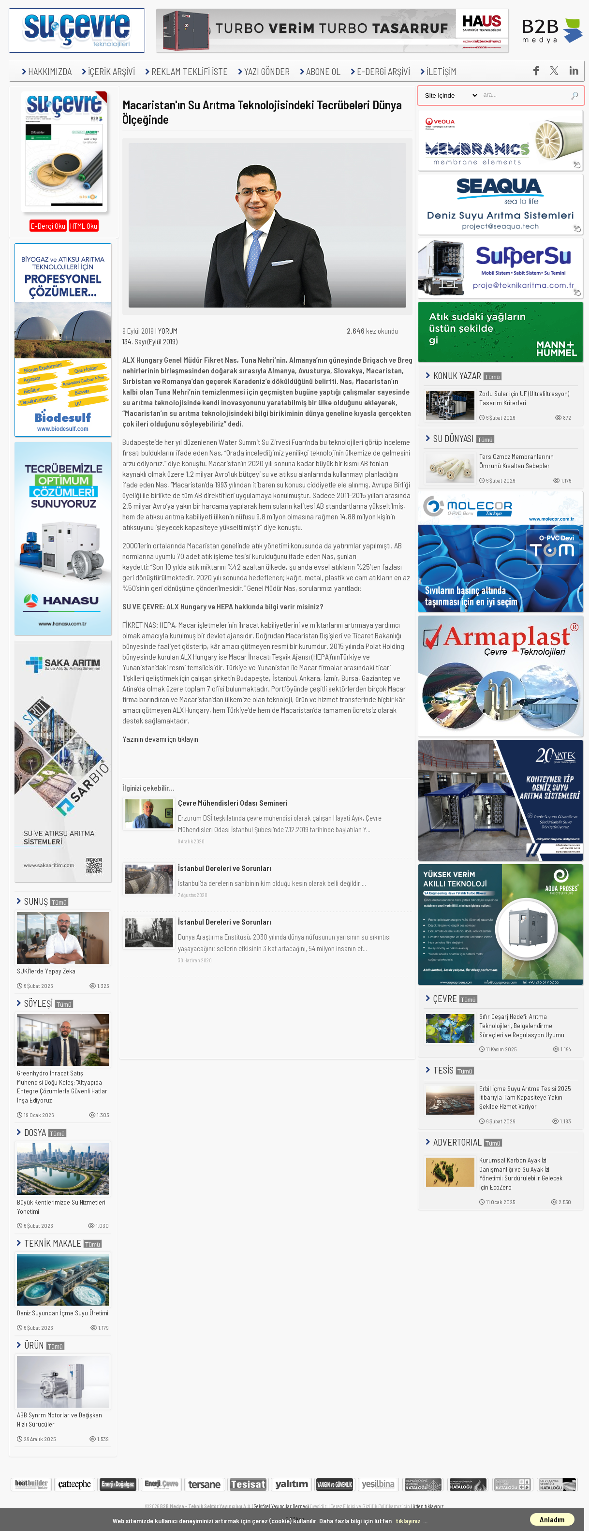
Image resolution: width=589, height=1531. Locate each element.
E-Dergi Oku (48, 225)
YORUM (167, 330)
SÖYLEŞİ (44, 1003)
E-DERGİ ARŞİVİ (379, 71)
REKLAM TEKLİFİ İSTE (185, 71)
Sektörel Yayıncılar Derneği (281, 1506)
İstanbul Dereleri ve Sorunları (224, 867)
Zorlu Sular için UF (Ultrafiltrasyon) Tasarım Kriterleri (524, 398)
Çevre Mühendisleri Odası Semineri (233, 802)
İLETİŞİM (437, 71)
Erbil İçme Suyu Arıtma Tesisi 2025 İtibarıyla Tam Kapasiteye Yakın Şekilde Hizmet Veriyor (525, 1097)
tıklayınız (408, 1520)
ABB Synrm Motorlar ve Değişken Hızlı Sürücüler (59, 1419)
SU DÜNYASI (459, 438)
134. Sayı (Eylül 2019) (149, 341)
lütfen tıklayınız (427, 1506)
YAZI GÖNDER (263, 71)
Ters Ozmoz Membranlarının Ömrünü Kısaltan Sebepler (516, 461)
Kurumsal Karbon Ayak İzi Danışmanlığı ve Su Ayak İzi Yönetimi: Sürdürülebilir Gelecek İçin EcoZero (520, 1173)
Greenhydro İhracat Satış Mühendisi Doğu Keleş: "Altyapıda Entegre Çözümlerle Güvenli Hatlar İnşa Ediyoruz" (62, 1086)
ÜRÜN (40, 1345)
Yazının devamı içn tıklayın (160, 738)
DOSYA (41, 1132)
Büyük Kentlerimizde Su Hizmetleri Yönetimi (61, 1206)
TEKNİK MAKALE (58, 1243)
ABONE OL (318, 71)
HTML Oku (83, 225)
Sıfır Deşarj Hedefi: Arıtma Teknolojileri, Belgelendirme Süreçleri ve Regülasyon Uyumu (521, 1025)
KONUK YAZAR (463, 375)
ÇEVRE (451, 998)
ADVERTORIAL (463, 1142)
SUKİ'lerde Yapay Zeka (46, 971)
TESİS (449, 1069)
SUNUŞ (42, 901)
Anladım (552, 1519)
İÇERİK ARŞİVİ (107, 71)
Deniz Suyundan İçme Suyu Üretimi (62, 1313)
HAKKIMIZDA (45, 71)
